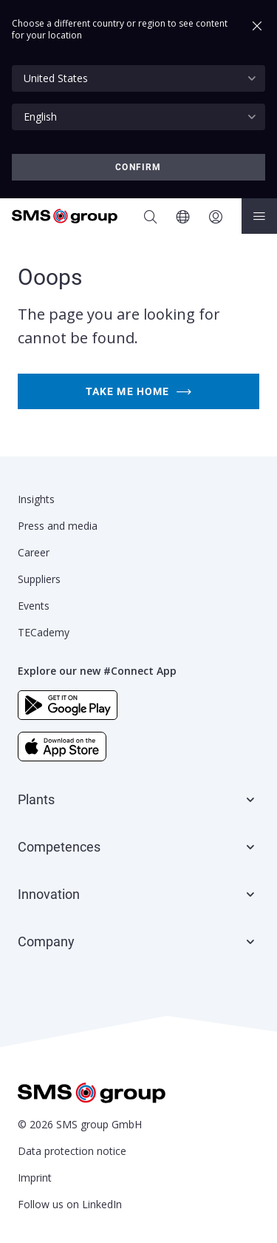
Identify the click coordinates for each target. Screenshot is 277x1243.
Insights (36, 499)
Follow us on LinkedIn (70, 1204)
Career (33, 552)
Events (33, 606)
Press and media (58, 526)
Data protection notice (72, 1151)
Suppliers (39, 579)
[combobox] (138, 78)
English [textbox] (40, 117)
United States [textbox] (56, 78)
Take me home (138, 391)
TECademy (43, 632)
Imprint (35, 1177)
